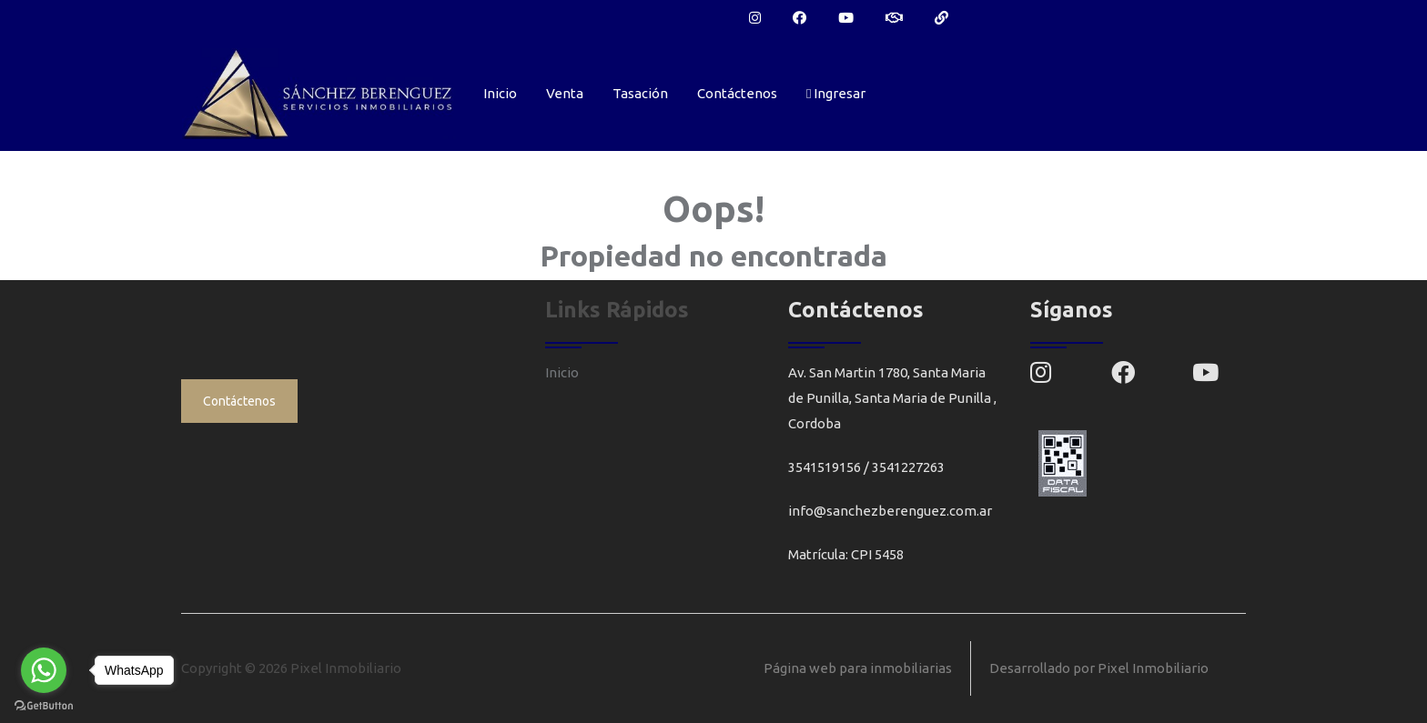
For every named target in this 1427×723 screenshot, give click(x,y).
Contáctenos (737, 93)
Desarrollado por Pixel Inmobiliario (1099, 668)
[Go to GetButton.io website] (44, 704)
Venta (564, 93)
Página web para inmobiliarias (858, 668)
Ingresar (835, 93)
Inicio (500, 93)
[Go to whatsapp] (43, 670)
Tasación (640, 93)
